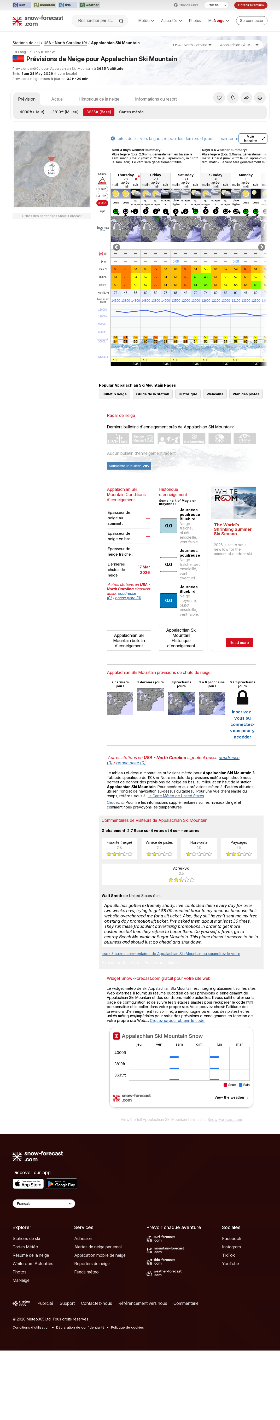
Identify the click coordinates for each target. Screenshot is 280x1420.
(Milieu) (65, 112)
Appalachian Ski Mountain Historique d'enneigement (181, 637)
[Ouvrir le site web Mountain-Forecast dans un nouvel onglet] (44, 5)
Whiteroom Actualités (33, 1263)
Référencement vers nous (142, 1303)
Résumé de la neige (31, 1255)
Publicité (45, 1303)
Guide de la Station (152, 394)
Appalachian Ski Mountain (115, 42)
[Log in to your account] (251, 20)
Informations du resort (156, 99)
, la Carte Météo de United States (175, 796)
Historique (188, 394)
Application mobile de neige (100, 1255)
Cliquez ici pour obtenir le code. (177, 1020)
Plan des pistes (246, 394)
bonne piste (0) (128, 598)
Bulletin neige (114, 394)
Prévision (27, 99)
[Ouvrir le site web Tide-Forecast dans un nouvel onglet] (67, 5)
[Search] (122, 21)
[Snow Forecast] (38, 20)
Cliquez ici (116, 802)
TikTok (228, 1255)
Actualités (171, 20)
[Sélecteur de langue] (216, 5)
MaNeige (21, 1280)
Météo (146, 20)
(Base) (98, 112)
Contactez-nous (96, 1303)
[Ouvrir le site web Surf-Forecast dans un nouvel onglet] (22, 5)
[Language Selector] (44, 1203)
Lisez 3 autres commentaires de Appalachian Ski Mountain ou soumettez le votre (171, 953)
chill (103, 285)
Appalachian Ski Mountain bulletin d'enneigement (129, 640)
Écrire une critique (161, 963)
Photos (195, 20)
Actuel (57, 99)
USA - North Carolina (65, 42)
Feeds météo (86, 1271)
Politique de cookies (127, 1327)
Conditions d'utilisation (31, 1327)
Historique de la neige (99, 99)
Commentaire (186, 1303)
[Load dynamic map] (52, 330)
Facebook (231, 1238)
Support (67, 1303)
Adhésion (83, 1238)
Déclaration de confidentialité (80, 1327)
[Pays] (192, 45)
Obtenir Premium (251, 5)
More (103, 230)
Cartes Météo (25, 1246)
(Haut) (32, 112)
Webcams (215, 394)
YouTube (230, 1263)
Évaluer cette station (121, 963)
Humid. (103, 293)
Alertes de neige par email (98, 1246)
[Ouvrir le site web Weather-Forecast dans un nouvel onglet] (89, 5)
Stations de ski (26, 42)
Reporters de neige (92, 1263)
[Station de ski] (239, 45)
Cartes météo (131, 112)
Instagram (231, 1246)
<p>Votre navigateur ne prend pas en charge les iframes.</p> (181, 1070)
